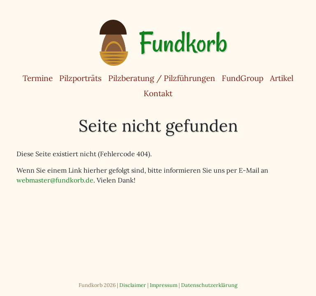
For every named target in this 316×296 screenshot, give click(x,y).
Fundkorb (183, 43)
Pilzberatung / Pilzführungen (161, 78)
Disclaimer (132, 285)
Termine (38, 78)
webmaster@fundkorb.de (54, 180)
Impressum (163, 285)
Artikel (281, 78)
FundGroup (242, 78)
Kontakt (158, 93)
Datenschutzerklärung (209, 285)
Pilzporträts (80, 78)
